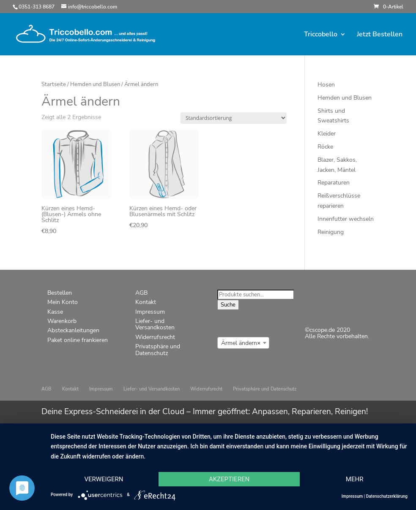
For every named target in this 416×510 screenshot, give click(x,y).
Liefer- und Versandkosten (155, 324)
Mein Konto (62, 302)
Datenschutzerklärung (387, 496)
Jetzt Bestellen (379, 35)
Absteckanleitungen (73, 330)
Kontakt (145, 302)
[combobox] (243, 343)
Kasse (55, 312)
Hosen (326, 85)
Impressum (150, 312)
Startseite (53, 84)
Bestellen (59, 293)
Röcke (325, 147)
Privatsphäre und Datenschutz (157, 349)
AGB (141, 293)
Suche (228, 305)
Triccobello (320, 35)
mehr (355, 479)
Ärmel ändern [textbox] (240, 343)
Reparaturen (333, 183)
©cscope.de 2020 (327, 330)
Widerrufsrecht (155, 337)
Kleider (326, 134)
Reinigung (330, 232)
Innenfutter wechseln (345, 219)
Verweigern (103, 479)
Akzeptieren (229, 479)
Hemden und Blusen (95, 84)
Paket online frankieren (77, 340)
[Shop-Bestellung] (234, 118)
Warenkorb (62, 321)
